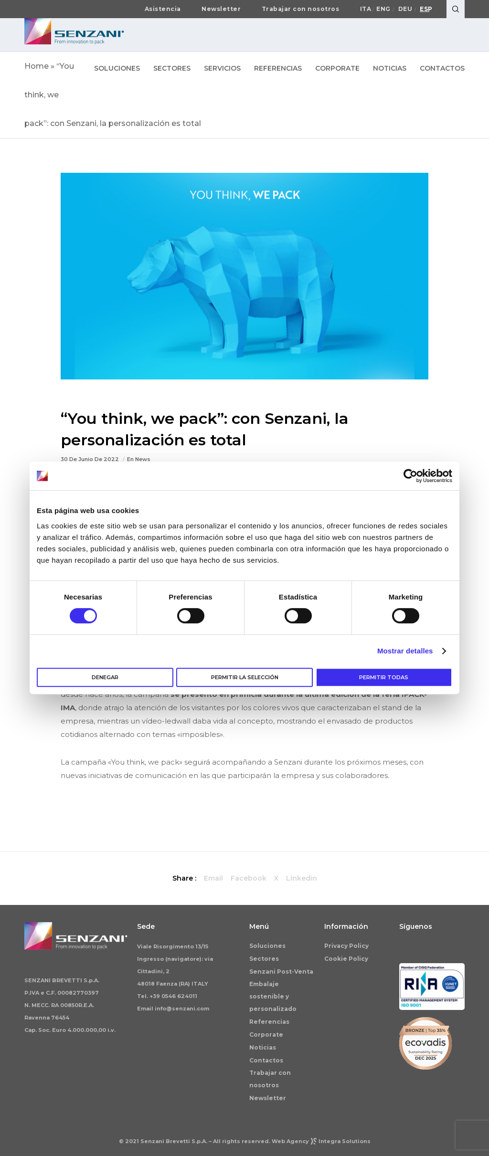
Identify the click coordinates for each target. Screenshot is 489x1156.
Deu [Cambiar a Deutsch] (405, 9)
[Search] (455, 9)
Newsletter (221, 9)
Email (213, 878)
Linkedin (301, 878)
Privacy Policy (346, 945)
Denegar (105, 677)
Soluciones (267, 945)
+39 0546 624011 (173, 996)
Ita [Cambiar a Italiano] (366, 9)
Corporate (266, 1034)
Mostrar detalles (405, 651)
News (142, 459)
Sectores (264, 958)
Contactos (266, 1060)
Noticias (262, 1047)
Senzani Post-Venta (281, 971)
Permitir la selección (244, 677)
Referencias (269, 1021)
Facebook (248, 878)
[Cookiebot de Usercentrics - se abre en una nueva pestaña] (410, 476)
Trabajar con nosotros (301, 9)
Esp (426, 9)
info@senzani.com (182, 1008)
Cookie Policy (346, 958)
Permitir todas (383, 677)
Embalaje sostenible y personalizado (273, 996)
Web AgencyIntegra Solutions (321, 1141)
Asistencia (163, 9)
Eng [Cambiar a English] (383, 9)
